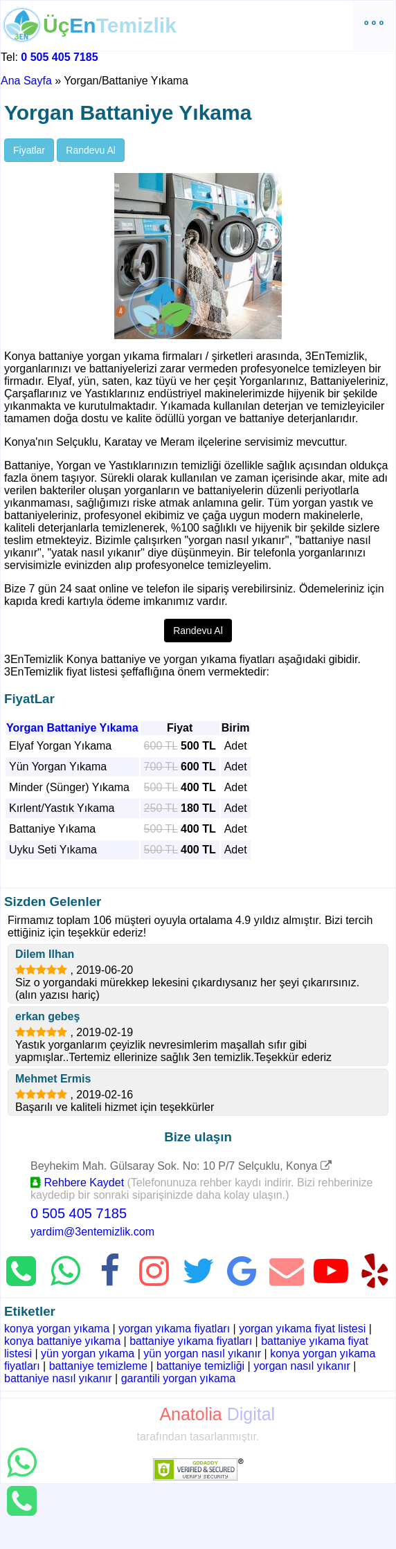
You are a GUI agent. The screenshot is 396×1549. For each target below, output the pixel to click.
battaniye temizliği (200, 1366)
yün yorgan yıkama (87, 1353)
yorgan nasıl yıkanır (301, 1366)
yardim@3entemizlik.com (92, 1232)
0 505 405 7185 (59, 57)
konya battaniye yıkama (62, 1341)
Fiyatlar (29, 150)
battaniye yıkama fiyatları (190, 1341)
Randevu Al (91, 150)
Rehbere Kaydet (77, 1182)
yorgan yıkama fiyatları (174, 1328)
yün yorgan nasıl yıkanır (202, 1353)
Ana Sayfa (26, 81)
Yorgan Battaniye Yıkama (72, 728)
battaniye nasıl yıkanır (58, 1378)
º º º (374, 25)
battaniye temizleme (98, 1366)
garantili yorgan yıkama (178, 1378)
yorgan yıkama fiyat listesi (302, 1328)
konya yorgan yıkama (56, 1328)
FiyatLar (29, 698)
